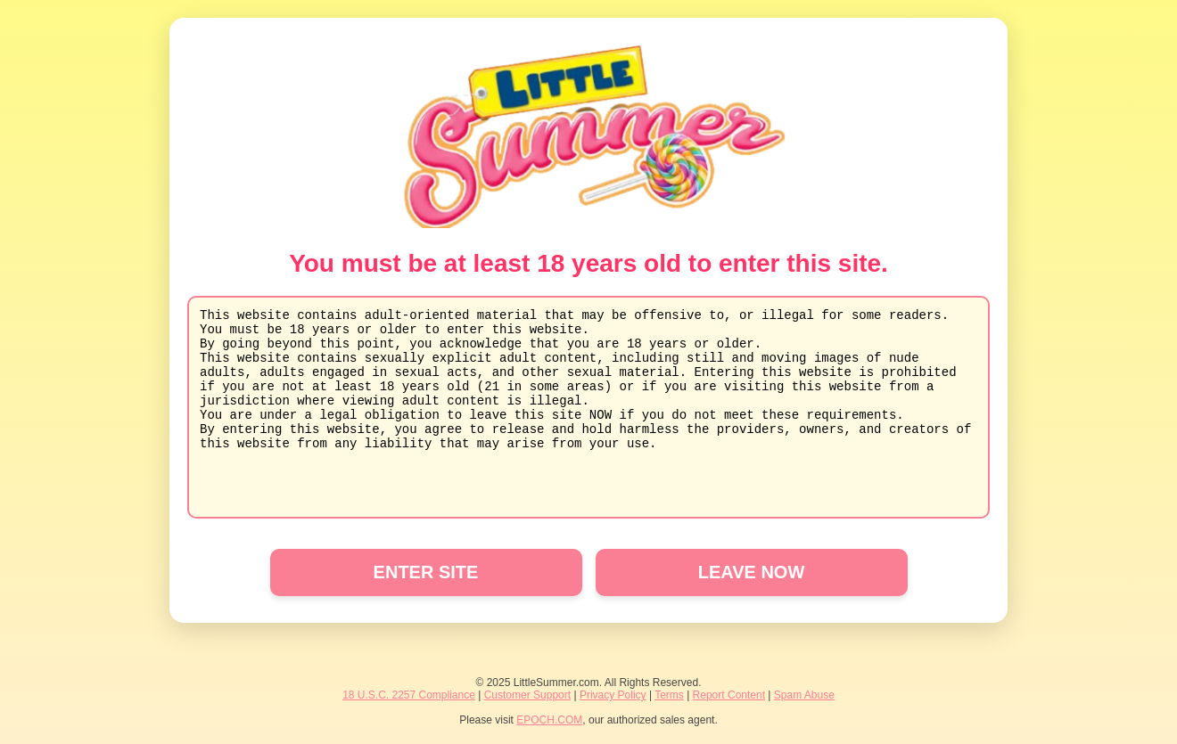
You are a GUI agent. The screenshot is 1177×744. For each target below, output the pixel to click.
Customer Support (527, 695)
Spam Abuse (804, 695)
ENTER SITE (426, 572)
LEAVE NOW (751, 572)
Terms (669, 695)
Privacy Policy (613, 695)
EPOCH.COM (549, 720)
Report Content (729, 695)
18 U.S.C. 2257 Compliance (408, 695)
